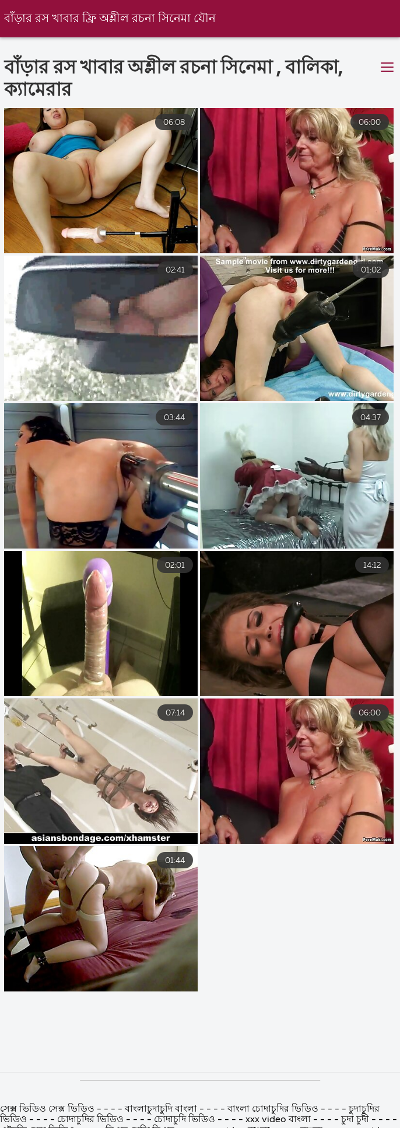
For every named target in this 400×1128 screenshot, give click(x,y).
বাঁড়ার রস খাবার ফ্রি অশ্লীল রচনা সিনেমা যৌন (110, 19)
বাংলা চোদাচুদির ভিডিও (272, 1109)
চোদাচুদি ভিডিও (185, 1119)
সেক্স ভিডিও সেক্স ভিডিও (48, 1109)
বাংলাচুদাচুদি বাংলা (161, 1109)
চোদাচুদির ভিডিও (91, 1119)
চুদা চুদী (356, 1119)
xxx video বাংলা (279, 1119)
